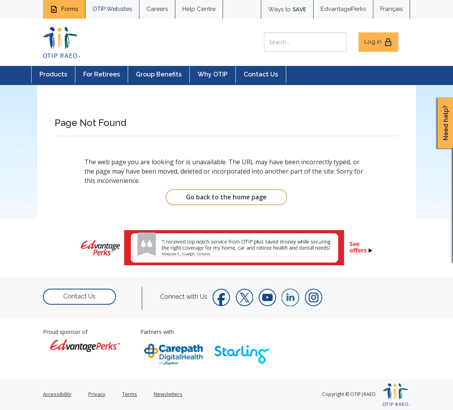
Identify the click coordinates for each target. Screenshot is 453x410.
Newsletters (168, 394)
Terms (129, 394)
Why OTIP (213, 74)
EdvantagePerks (343, 8)
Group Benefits (159, 74)
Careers (157, 8)
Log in (378, 42)
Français (391, 8)
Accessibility (57, 394)
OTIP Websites (112, 8)
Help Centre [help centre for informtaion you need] (199, 8)
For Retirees (101, 74)
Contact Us (261, 74)
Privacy (96, 394)
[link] (226, 247)
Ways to (287, 9)
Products (53, 74)
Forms (64, 9)
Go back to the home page (226, 197)
